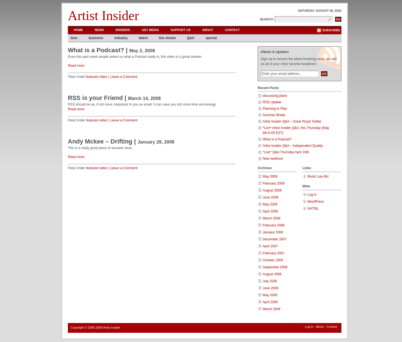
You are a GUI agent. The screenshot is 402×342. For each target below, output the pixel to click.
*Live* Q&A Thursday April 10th (286, 152)
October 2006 (273, 260)
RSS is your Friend (95, 97)
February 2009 (273, 183)
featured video (96, 77)
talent (143, 38)
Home (78, 30)
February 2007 (273, 253)
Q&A (191, 38)
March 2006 (271, 309)
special (211, 38)
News (99, 30)
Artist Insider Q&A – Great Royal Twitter (292, 121)
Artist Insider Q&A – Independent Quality (293, 146)
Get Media (150, 30)
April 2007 (270, 246)
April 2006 (270, 302)
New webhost (273, 159)
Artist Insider (103, 15)
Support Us (181, 30)
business (96, 38)
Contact (232, 30)
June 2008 (270, 197)
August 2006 (272, 274)
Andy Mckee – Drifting (100, 141)
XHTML (313, 209)
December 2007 (274, 239)
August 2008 (272, 190)
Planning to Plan (275, 109)
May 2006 (270, 295)
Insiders (123, 30)
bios (74, 38)
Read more (76, 66)
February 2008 (273, 225)
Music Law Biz (318, 176)
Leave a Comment (123, 77)
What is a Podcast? (96, 50)
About (207, 30)
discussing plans (275, 96)
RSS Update (272, 102)
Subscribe (331, 30)
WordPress (315, 202)
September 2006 (275, 267)
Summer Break (274, 115)
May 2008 (270, 204)
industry (121, 38)
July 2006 (270, 281)
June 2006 (270, 288)
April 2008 (270, 211)
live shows (167, 38)
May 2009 (270, 176)
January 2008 (273, 232)
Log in (312, 195)
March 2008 (271, 218)
